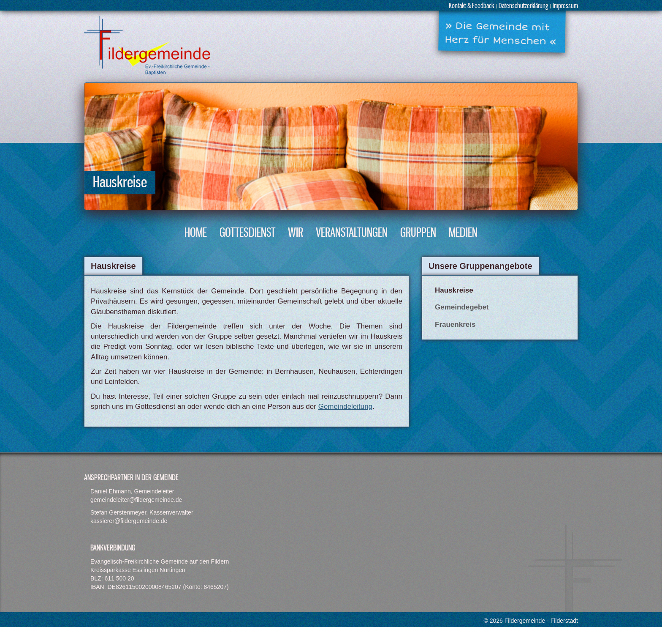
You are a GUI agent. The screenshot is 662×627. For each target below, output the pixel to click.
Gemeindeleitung (345, 406)
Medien (463, 233)
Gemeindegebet (462, 307)
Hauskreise (454, 290)
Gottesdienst (247, 233)
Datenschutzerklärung (523, 6)
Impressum (565, 6)
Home (195, 233)
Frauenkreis (455, 324)
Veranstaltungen (352, 233)
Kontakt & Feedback (471, 6)
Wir (295, 233)
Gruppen (418, 233)
